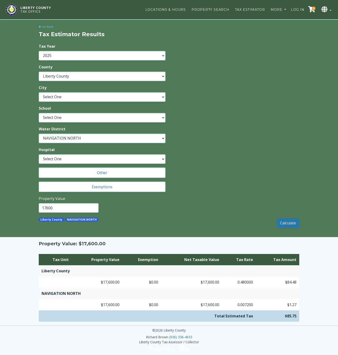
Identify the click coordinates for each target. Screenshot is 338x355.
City (42, 87)
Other (102, 172)
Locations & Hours (165, 10)
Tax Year (47, 46)
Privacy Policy (161, 349)
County (45, 67)
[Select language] (326, 9)
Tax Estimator (250, 10)
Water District (52, 129)
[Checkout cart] (311, 9)
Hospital (47, 149)
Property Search (210, 10)
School (45, 108)
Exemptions (102, 186)
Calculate (288, 223)
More (277, 10)
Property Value (52, 198)
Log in (297, 10)
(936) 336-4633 (180, 337)
